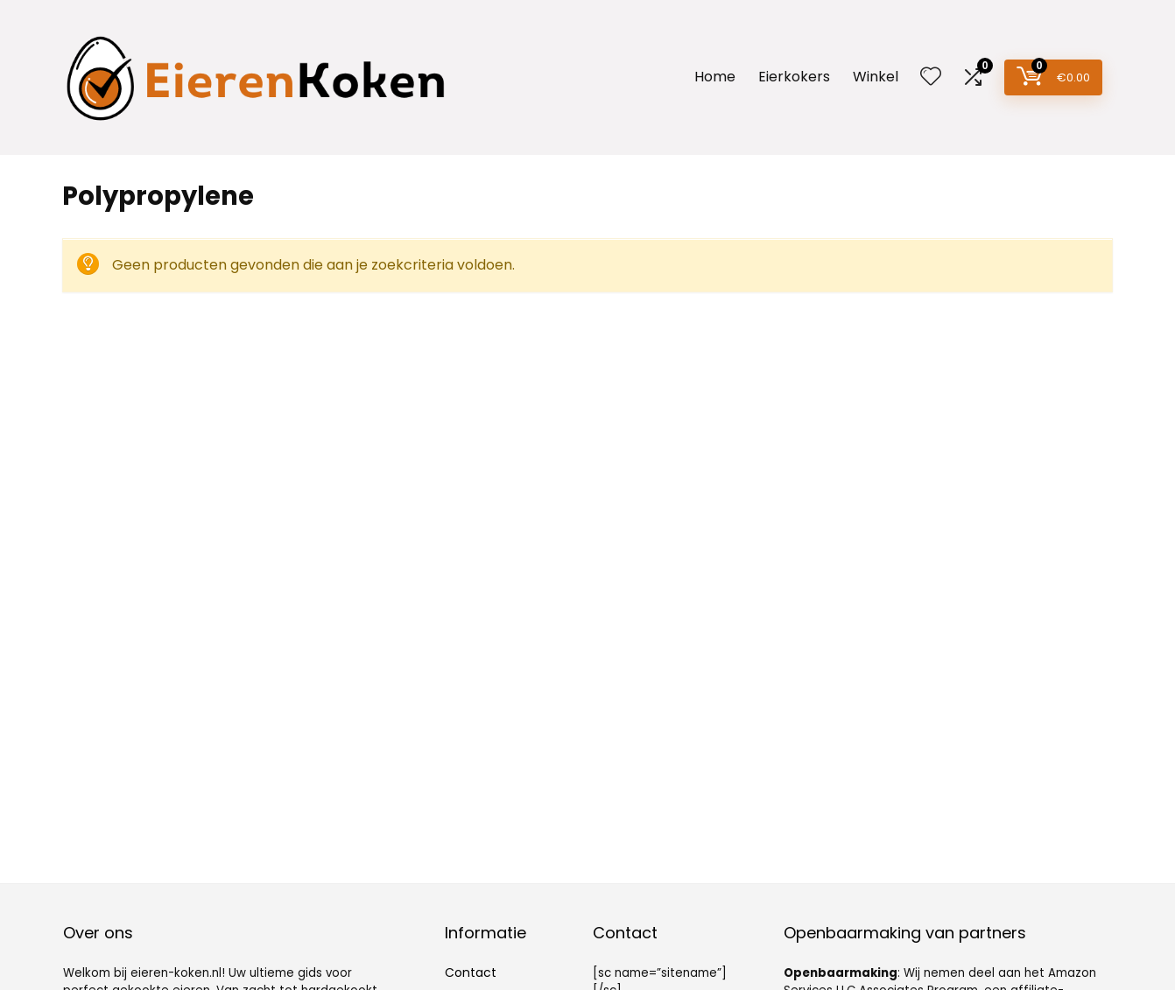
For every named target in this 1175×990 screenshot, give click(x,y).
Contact (470, 972)
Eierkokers (794, 77)
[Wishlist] (930, 77)
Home (714, 77)
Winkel (875, 77)
